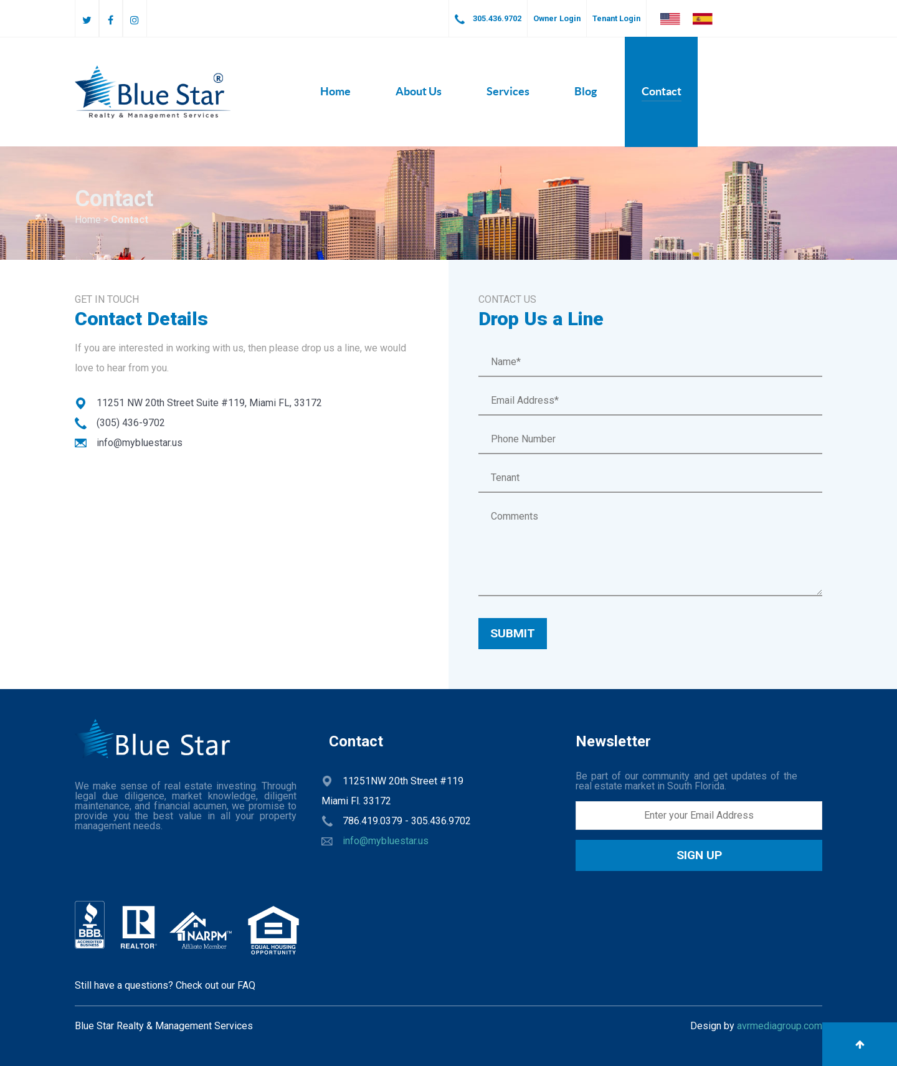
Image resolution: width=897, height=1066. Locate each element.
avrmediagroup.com (779, 1026)
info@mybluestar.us (386, 841)
